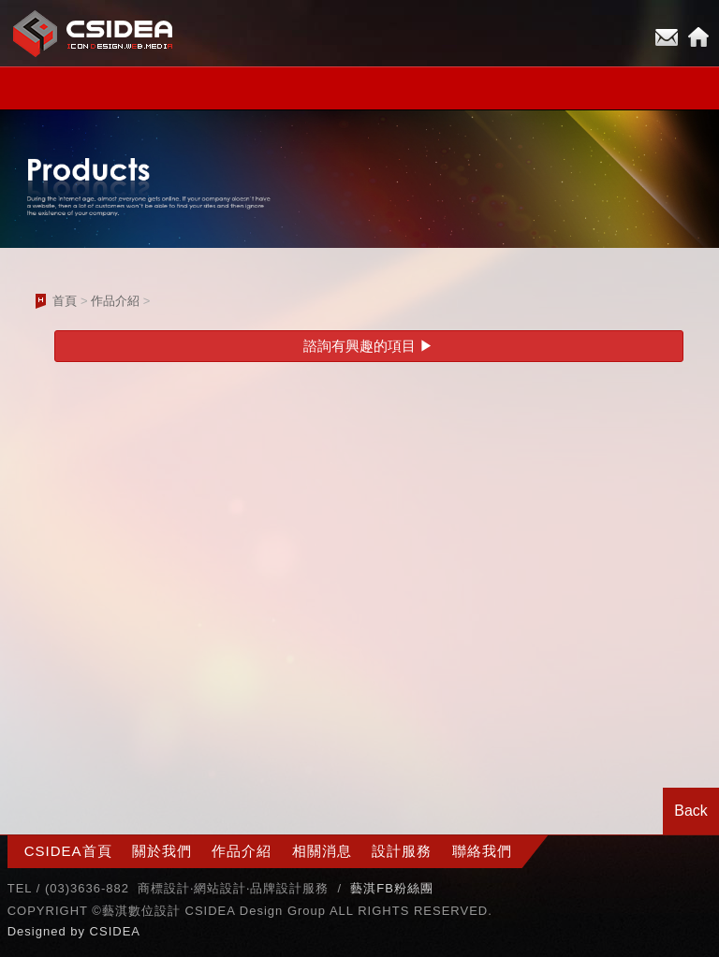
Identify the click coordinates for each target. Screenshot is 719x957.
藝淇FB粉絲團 (391, 888)
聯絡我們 (482, 851)
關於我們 (162, 851)
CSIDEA (115, 931)
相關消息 (322, 851)
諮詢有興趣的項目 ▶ (368, 346)
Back (691, 811)
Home (698, 37)
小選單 (359, 88)
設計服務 (402, 851)
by (79, 931)
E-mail (666, 37)
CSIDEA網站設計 (93, 33)
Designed (39, 931)
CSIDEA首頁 (68, 851)
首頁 (64, 301)
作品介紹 (115, 301)
